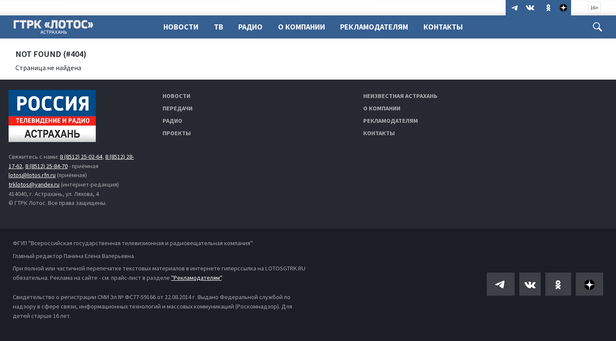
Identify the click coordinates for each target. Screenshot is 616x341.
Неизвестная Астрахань (400, 96)
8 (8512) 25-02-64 (81, 156)
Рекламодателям (374, 27)
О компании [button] (301, 27)
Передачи (177, 108)
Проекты (177, 133)
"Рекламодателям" (196, 278)
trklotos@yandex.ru (34, 184)
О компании (381, 108)
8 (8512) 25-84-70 (46, 166)
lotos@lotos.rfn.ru (32, 175)
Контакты (443, 27)
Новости (180, 27)
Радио (250, 27)
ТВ (218, 27)
